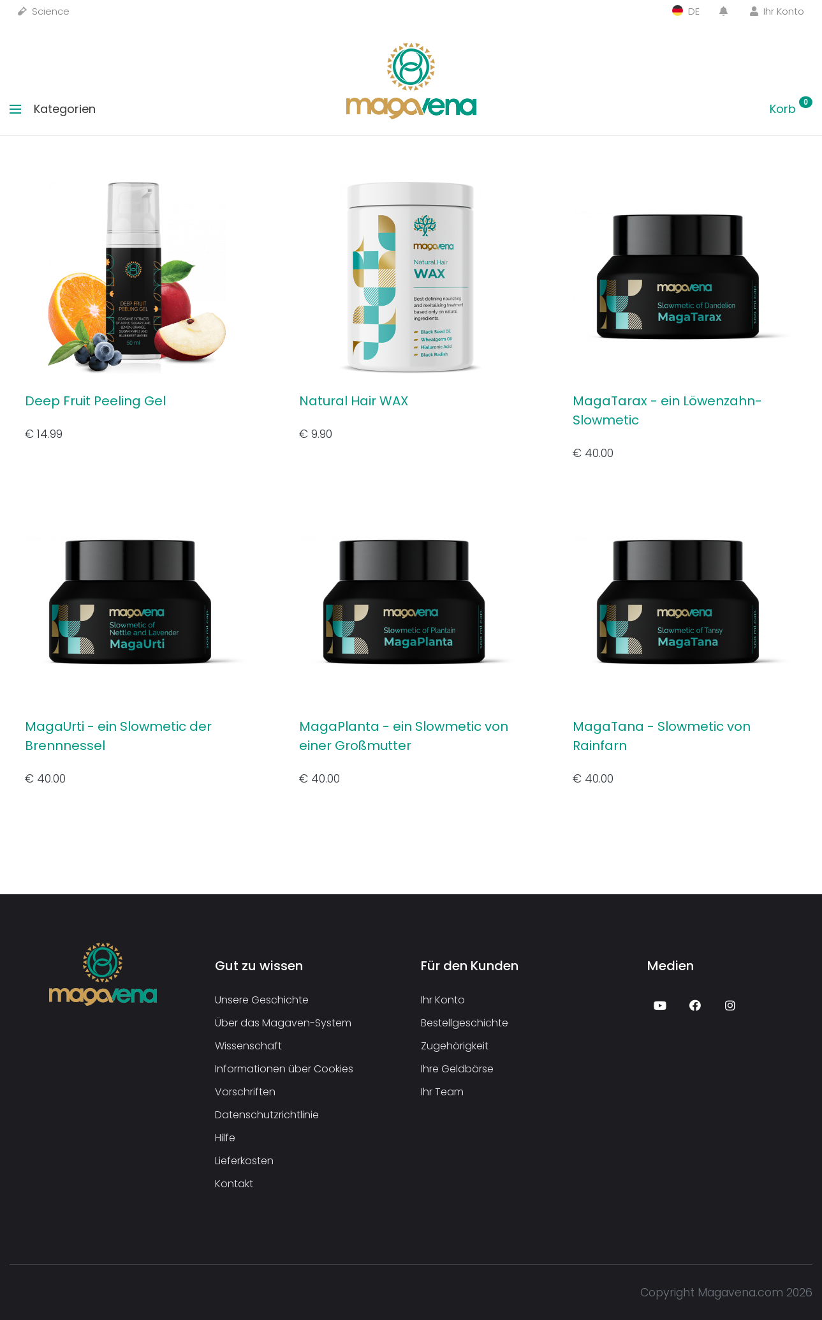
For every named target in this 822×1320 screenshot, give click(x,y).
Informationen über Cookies (284, 1068)
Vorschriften (245, 1091)
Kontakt (234, 1183)
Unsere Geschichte (262, 1000)
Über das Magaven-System (283, 1023)
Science (44, 11)
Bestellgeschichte (464, 1023)
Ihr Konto (777, 11)
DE (686, 11)
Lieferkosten (244, 1160)
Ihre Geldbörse (457, 1068)
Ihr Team (442, 1091)
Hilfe (225, 1137)
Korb (791, 109)
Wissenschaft (248, 1046)
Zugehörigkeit (454, 1046)
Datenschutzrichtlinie (267, 1114)
